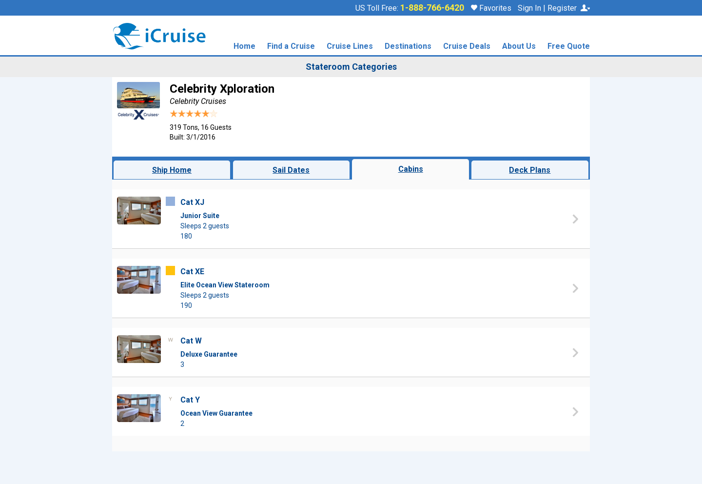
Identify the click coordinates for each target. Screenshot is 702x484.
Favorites (491, 8)
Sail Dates (291, 170)
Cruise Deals (466, 46)
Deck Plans (529, 170)
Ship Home (172, 170)
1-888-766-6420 (432, 7)
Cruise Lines (350, 46)
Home (244, 46)
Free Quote (568, 46)
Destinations (408, 46)
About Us (519, 46)
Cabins (410, 169)
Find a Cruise (291, 46)
